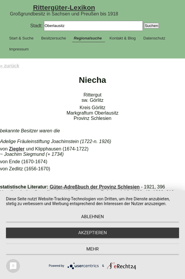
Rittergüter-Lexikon (64, 7)
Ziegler (16, 148)
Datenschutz (154, 38)
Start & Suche (21, 38)
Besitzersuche (53, 38)
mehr (92, 249)
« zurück (9, 65)
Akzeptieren (92, 232)
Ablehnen (92, 216)
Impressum (19, 49)
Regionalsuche (88, 38)
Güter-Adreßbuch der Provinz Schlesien (95, 186)
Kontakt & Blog (123, 38)
